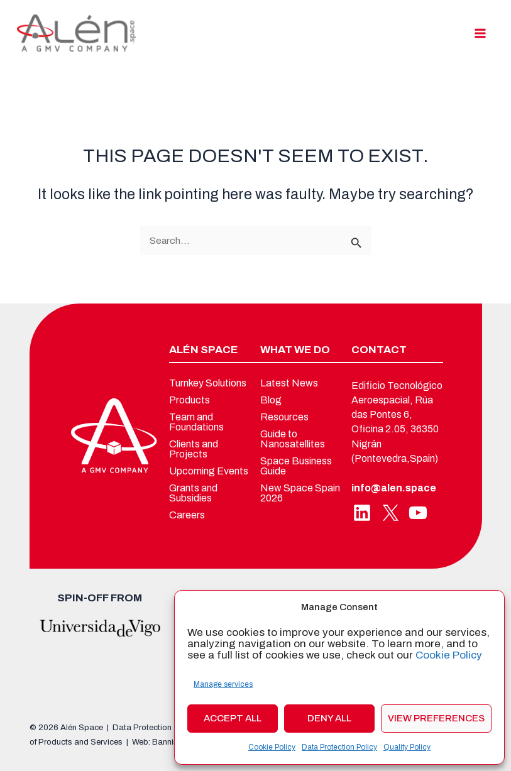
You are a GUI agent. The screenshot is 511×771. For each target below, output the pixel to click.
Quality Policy (407, 747)
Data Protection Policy (339, 747)
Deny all (329, 718)
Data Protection (142, 727)
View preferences (436, 718)
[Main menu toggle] (480, 32)
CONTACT (379, 350)
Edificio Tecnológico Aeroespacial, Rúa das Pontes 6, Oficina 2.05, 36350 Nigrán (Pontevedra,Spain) (396, 422)
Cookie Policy (448, 655)
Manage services (223, 684)
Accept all (232, 718)
